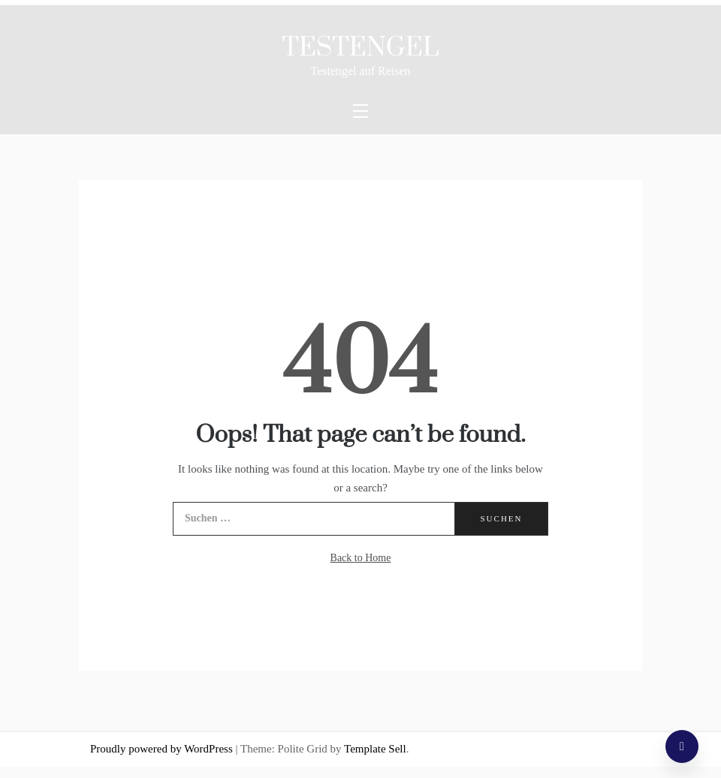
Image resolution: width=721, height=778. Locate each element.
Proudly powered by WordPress (163, 749)
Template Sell (375, 749)
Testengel (360, 48)
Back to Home (360, 557)
